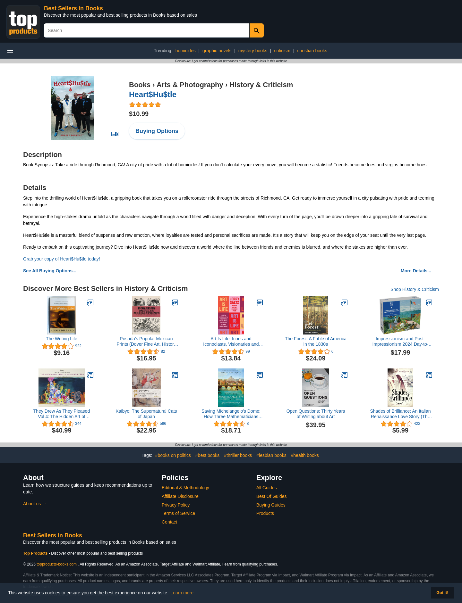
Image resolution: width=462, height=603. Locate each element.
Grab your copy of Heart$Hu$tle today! (61, 258)
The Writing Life (61, 338)
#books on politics (173, 455)
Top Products (36, 553)
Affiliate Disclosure (180, 496)
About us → (35, 503)
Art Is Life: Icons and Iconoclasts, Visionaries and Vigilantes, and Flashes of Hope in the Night (231, 341)
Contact (169, 522)
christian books (312, 50)
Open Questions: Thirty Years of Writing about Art (316, 414)
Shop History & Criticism (414, 289)
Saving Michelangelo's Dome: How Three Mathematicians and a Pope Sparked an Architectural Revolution (231, 414)
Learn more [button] (182, 592)
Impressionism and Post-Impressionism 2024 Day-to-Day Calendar (400, 341)
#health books (305, 455)
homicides (185, 50)
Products (265, 513)
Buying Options (156, 131)
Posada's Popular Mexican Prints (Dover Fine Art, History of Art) (146, 341)
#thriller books (238, 455)
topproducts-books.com (57, 564)
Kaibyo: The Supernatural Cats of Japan (146, 414)
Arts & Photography (190, 85)
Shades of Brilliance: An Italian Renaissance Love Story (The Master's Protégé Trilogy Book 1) (400, 414)
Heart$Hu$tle (152, 94)
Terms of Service (178, 513)
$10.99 (139, 113)
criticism (282, 50)
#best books (207, 455)
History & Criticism (261, 85)
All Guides (266, 487)
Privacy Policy (176, 505)
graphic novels (216, 50)
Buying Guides (271, 505)
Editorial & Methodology (185, 487)
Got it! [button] (442, 593)
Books (139, 85)
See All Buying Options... (49, 270)
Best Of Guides (271, 496)
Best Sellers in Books (73, 8)
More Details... (416, 270)
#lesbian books (271, 455)
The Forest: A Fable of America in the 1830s (315, 341)
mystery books (252, 50)
